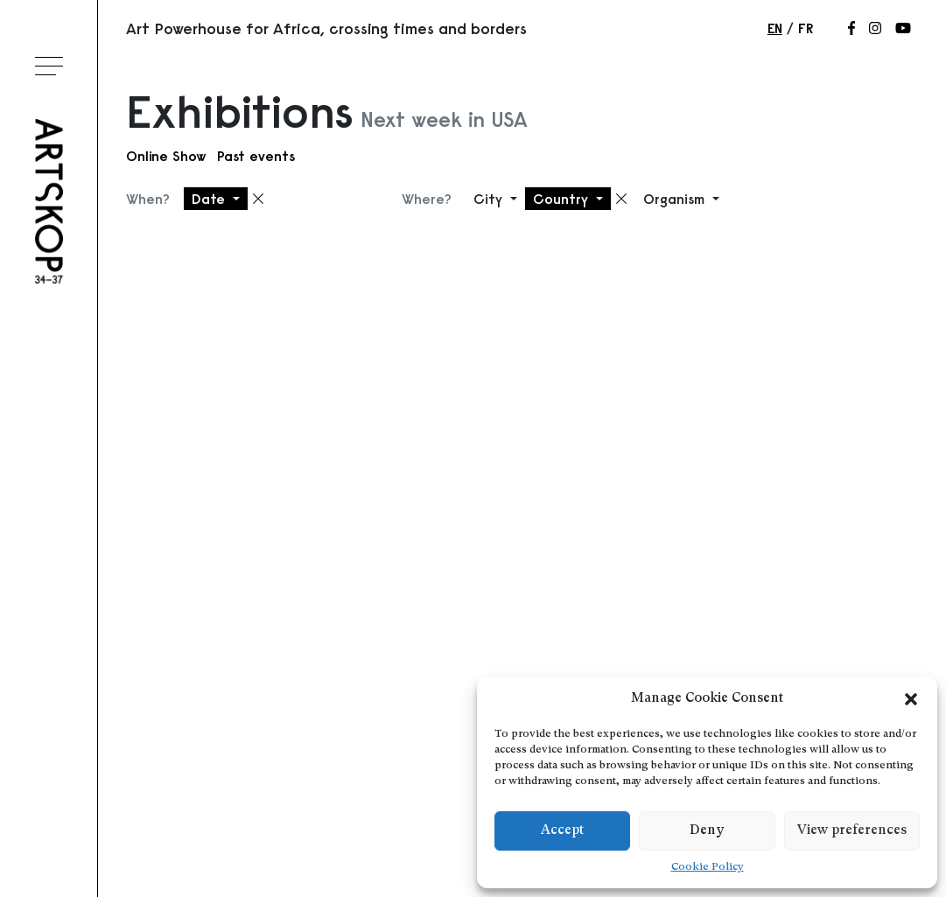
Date (210, 198)
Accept (562, 830)
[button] (911, 699)
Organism (676, 198)
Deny (707, 830)
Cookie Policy (707, 867)
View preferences (852, 830)
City (490, 198)
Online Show (166, 156)
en (774, 28)
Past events (256, 156)
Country (562, 198)
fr (805, 28)
